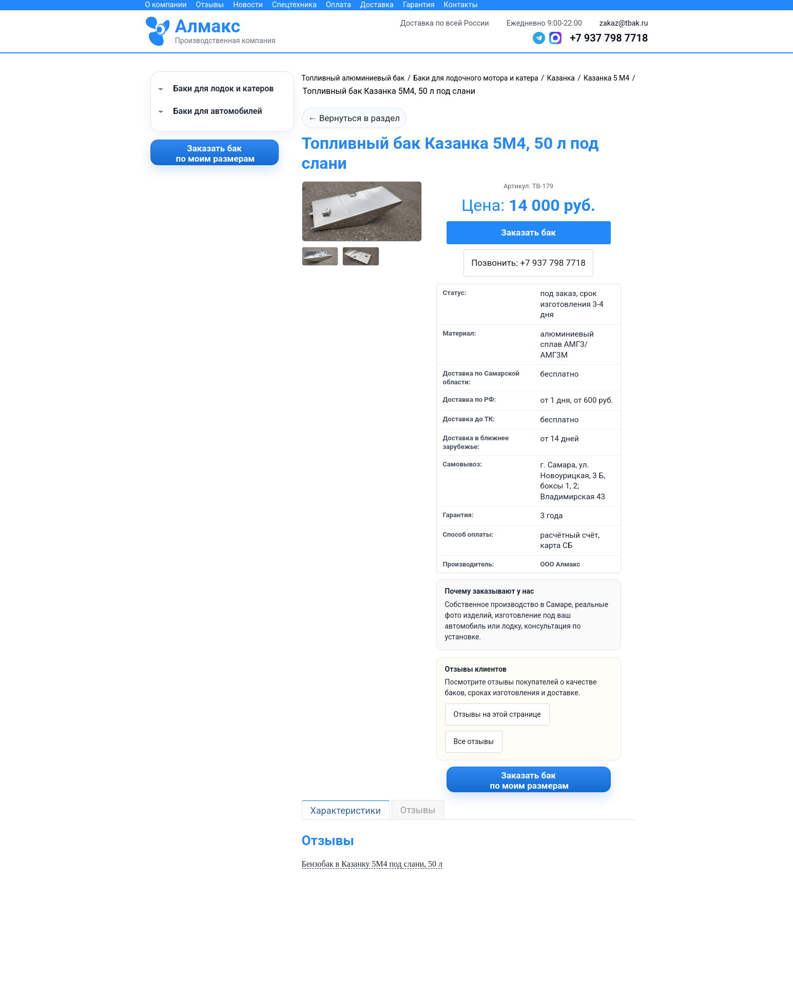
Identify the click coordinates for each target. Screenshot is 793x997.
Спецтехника (294, 5)
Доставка (377, 5)
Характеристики (346, 810)
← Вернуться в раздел (354, 118)
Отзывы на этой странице (497, 714)
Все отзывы (474, 741)
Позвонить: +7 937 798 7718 (528, 263)
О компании (166, 5)
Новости (248, 5)
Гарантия (419, 5)
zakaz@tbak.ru (623, 23)
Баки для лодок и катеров (223, 88)
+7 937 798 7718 (609, 38)
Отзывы (210, 5)
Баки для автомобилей (217, 111)
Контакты (461, 5)
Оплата (338, 5)
